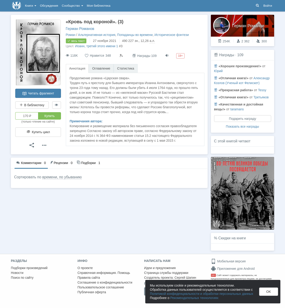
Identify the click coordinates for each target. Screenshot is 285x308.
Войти (267, 5)
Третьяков (261, 97)
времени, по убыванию (62, 177)
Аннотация (77, 68)
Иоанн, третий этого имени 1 (96, 46)
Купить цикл (38, 132)
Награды (226, 55)
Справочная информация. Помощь (104, 273)
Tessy (262, 90)
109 (240, 55)
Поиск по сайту (22, 277)
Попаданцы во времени (135, 35)
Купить (49, 116)
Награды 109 (144, 56)
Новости (17, 273)
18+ (213, 275)
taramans (237, 109)
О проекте (85, 268)
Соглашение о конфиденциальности (105, 282)
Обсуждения (49, 5)
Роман (71, 35)
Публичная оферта (92, 292)
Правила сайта (89, 277)
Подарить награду (242, 118)
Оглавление (101, 68)
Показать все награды (242, 126)
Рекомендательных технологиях (194, 298)
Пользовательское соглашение (101, 287)
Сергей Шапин (185, 277)
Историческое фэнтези (172, 35)
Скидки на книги (232, 238)
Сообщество (72, 5)
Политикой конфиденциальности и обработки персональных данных (201, 294)
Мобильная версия (228, 261)
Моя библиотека (98, 5)
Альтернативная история (96, 35)
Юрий (218, 71)
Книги (30, 5)
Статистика (125, 68)
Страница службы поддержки (166, 273)
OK (268, 291)
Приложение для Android (233, 268)
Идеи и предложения (160, 268)
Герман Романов (80, 29)
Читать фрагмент (38, 93)
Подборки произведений (29, 268)
